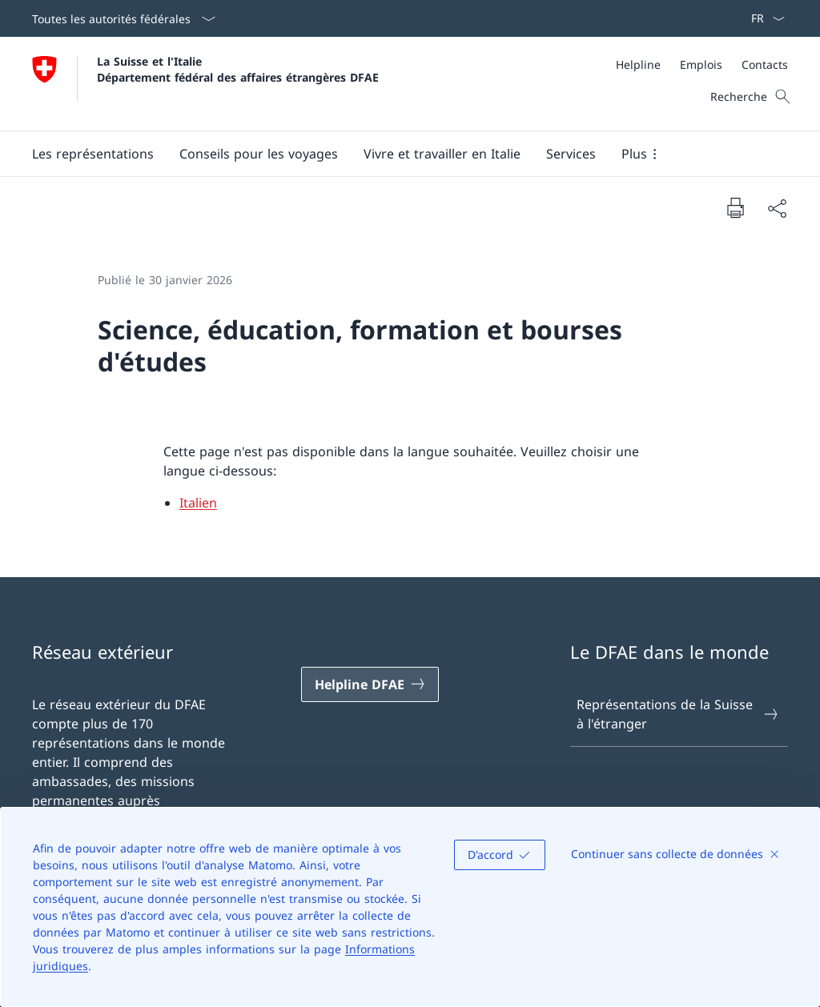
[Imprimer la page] (735, 207)
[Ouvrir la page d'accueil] (205, 83)
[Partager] (777, 208)
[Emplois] (701, 64)
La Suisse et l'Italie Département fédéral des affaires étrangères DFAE (238, 69)
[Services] (571, 153)
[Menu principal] (397, 153)
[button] (93, 153)
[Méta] (702, 64)
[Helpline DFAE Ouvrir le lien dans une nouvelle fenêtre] (370, 684)
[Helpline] (638, 64)
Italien (198, 503)
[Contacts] (765, 64)
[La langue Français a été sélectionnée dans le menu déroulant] (763, 18)
